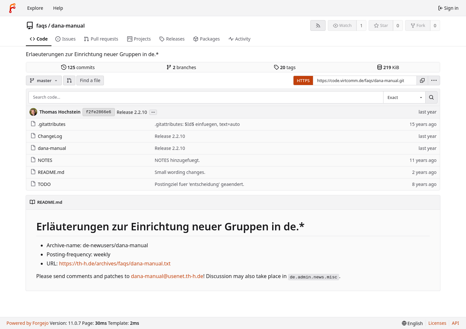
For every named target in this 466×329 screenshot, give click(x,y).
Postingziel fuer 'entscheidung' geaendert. (199, 184)
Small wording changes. (180, 172)
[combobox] (404, 97)
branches (181, 67)
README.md (47, 172)
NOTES (41, 160)
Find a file (90, 80)
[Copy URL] (422, 80)
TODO (40, 184)
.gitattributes (47, 124)
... (153, 112)
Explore (35, 8)
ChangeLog (46, 136)
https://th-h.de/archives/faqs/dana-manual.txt (115, 263)
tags (284, 67)
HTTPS (303, 80)
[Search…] (431, 97)
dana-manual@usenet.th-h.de (167, 276)
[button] (69, 80)
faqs (41, 25)
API (455, 323)
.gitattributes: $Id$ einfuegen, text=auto (197, 124)
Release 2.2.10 (132, 112)
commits (78, 67)
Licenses (437, 323)
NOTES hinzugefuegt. (177, 160)
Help (58, 8)
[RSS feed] (318, 25)
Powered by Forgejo (27, 323)
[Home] (12, 8)
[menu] (434, 80)
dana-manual (68, 25)
